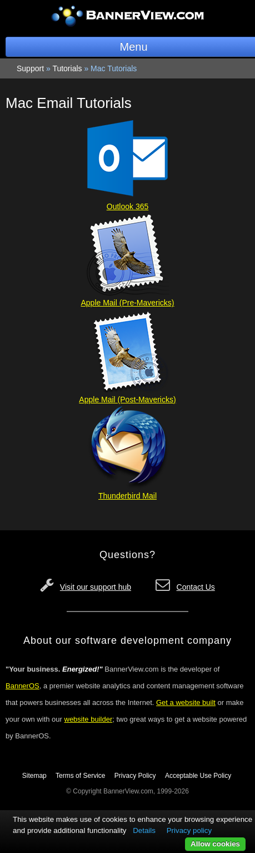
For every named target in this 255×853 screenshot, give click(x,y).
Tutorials (67, 68)
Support (30, 68)
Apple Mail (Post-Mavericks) (127, 399)
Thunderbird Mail (127, 495)
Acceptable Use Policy (198, 776)
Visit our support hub (95, 587)
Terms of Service (80, 776)
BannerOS (22, 686)
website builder (88, 719)
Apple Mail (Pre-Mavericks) (127, 302)
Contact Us (196, 587)
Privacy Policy (135, 776)
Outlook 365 (128, 206)
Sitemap (34, 776)
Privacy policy (189, 830)
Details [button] (144, 830)
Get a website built (186, 702)
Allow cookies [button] (215, 844)
